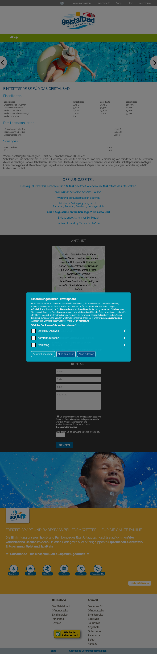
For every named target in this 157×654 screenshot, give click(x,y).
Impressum (83, 321)
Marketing (43, 345)
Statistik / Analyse (48, 330)
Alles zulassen (86, 354)
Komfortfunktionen (48, 337)
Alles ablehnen (66, 354)
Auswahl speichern (43, 354)
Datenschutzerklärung (111, 318)
